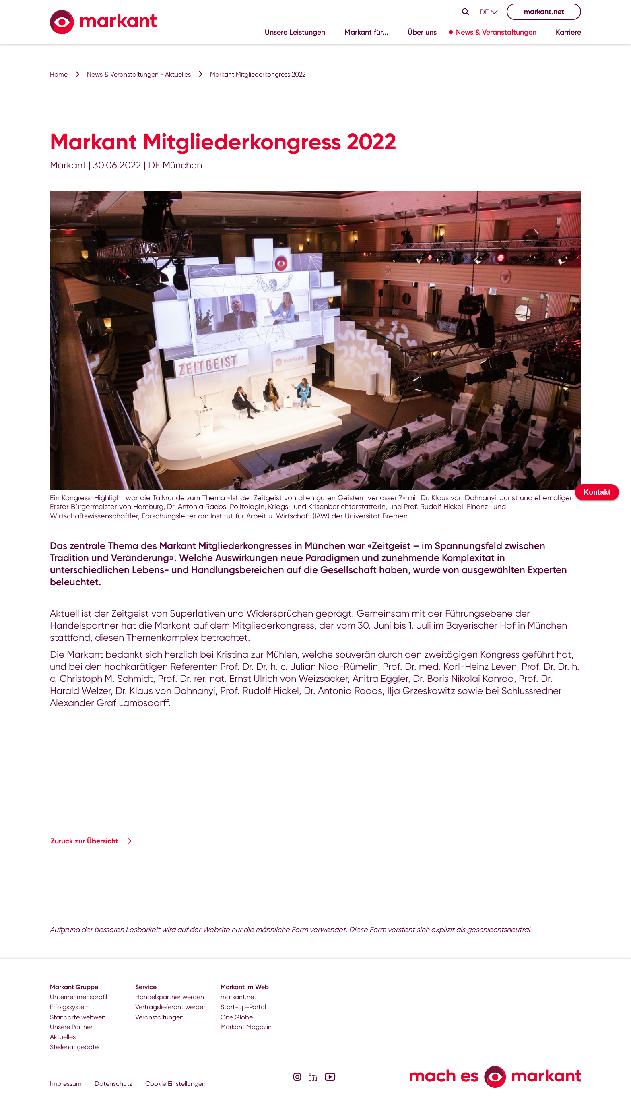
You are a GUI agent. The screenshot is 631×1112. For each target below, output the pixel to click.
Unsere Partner (71, 1027)
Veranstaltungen (159, 1017)
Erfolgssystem (70, 1007)
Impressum (66, 1083)
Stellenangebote (74, 1047)
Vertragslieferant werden (171, 1007)
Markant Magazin (246, 1027)
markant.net (544, 11)
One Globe (237, 1017)
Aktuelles (63, 1037)
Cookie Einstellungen (175, 1083)
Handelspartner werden (169, 997)
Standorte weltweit (77, 1017)
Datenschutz (113, 1083)
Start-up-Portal (243, 1007)
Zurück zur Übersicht (84, 841)
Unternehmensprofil (78, 997)
